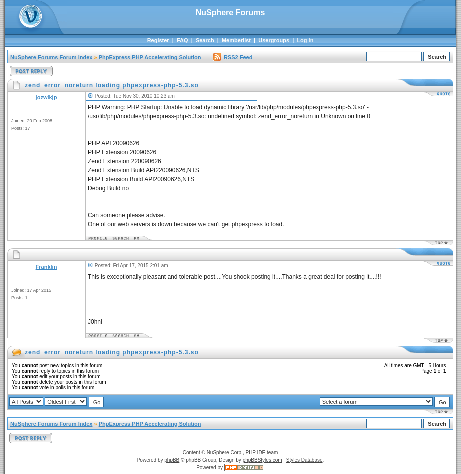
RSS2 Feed (233, 57)
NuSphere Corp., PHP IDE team (242, 452)
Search (205, 40)
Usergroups (274, 40)
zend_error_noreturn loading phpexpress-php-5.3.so (112, 352)
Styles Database (304, 460)
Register (159, 40)
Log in (305, 40)
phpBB (172, 460)
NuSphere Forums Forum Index (51, 57)
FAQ (182, 40)
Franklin (47, 267)
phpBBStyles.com (262, 460)
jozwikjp (47, 97)
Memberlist (236, 40)
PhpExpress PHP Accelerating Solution (150, 57)
